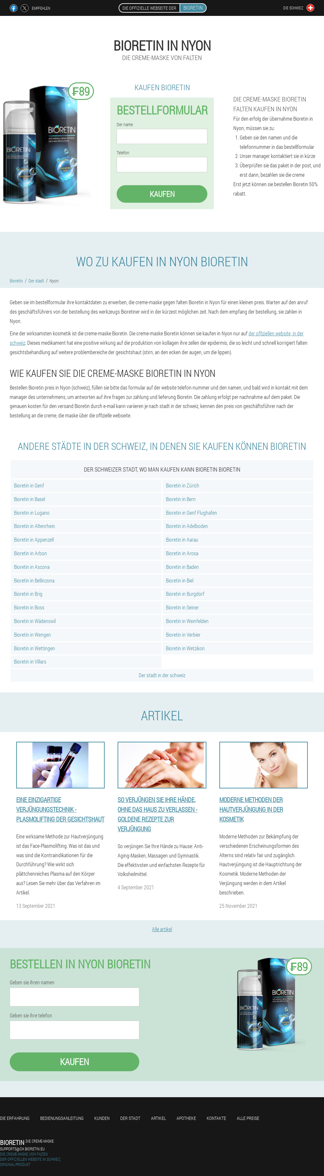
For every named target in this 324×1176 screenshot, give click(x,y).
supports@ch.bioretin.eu (22, 1148)
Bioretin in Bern (181, 499)
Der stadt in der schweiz (162, 675)
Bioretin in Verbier (183, 634)
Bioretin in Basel (29, 499)
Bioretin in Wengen (32, 634)
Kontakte (216, 1118)
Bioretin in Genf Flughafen (191, 512)
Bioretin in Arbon (30, 553)
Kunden (102, 1118)
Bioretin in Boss (29, 607)
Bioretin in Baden (182, 566)
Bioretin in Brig (28, 593)
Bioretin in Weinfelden (187, 621)
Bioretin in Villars (30, 661)
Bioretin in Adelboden (187, 525)
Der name (125, 124)
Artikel (158, 1118)
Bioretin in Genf (29, 485)
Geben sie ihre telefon (31, 1015)
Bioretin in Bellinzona (34, 580)
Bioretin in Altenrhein (34, 525)
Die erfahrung (14, 1118)
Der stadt (130, 1118)
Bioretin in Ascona (32, 566)
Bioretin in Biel (179, 580)
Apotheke (186, 1118)
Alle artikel (162, 929)
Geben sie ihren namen (32, 982)
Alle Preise (248, 1118)
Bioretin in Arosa (182, 553)
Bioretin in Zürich (182, 485)
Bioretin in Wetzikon (185, 648)
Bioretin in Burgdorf (185, 593)
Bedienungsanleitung (62, 1118)
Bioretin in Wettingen (34, 648)
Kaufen (162, 194)
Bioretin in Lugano (32, 512)
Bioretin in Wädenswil (35, 621)
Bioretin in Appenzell (34, 539)
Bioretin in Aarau (182, 539)
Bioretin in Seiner (182, 607)
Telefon (123, 152)
